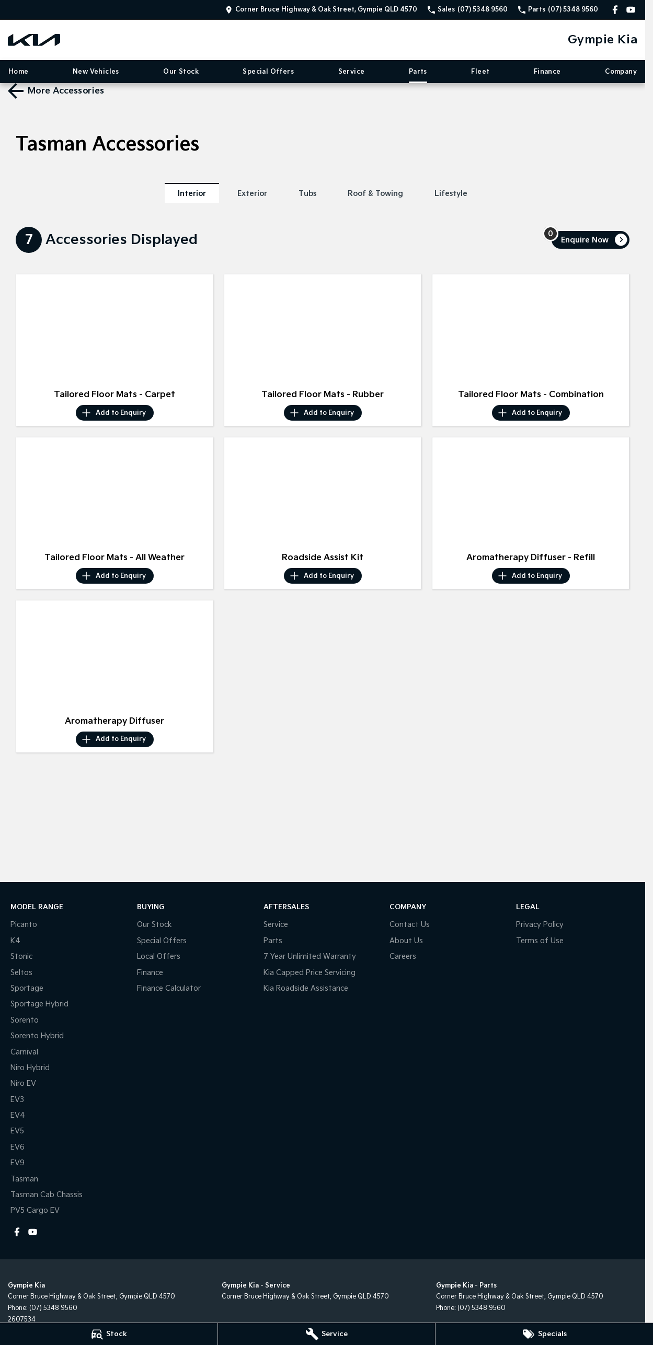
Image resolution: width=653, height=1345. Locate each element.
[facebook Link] (615, 9)
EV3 (17, 1099)
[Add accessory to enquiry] (115, 413)
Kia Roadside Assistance (306, 988)
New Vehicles (96, 72)
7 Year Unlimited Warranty (310, 956)
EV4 (17, 1115)
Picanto (23, 924)
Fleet (480, 72)
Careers (402, 956)
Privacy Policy (540, 924)
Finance (547, 72)
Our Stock (181, 72)
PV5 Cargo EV (35, 1210)
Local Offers (158, 956)
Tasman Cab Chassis (46, 1194)
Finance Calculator (169, 988)
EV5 (17, 1131)
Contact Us (409, 924)
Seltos (21, 972)
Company (621, 72)
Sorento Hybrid (37, 1035)
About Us (406, 940)
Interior (192, 193)
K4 (15, 940)
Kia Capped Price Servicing (310, 972)
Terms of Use (540, 940)
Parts (418, 72)
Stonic (21, 956)
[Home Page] (34, 40)
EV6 (17, 1147)
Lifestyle (450, 193)
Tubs (307, 193)
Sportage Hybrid (39, 1004)
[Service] (327, 1334)
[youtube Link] (630, 9)
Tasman (24, 1179)
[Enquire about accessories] (590, 240)
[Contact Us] (321, 9)
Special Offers (268, 72)
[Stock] (108, 1334)
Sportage (26, 988)
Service (351, 72)
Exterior (252, 193)
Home (18, 72)
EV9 (17, 1162)
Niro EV (23, 1083)
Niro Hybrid (30, 1067)
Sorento (24, 1020)
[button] (114, 329)
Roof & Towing (375, 193)
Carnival (24, 1052)
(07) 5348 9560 (53, 1308)
